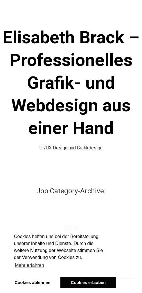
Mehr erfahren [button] (29, 265)
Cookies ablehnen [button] (32, 282)
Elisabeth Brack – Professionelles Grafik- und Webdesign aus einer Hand (71, 82)
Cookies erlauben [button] (88, 282)
